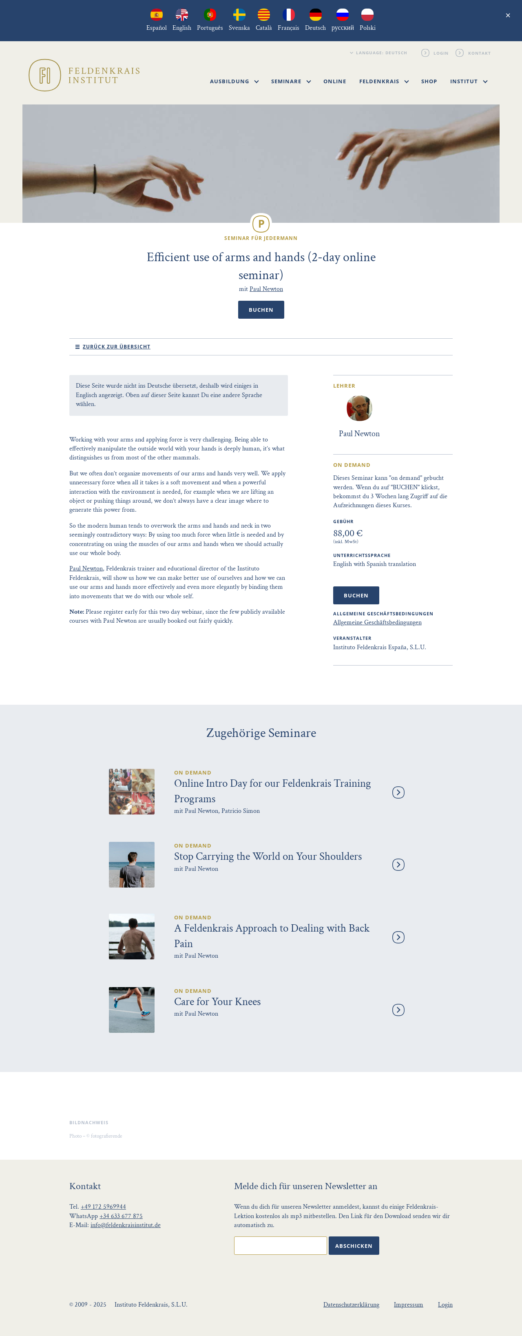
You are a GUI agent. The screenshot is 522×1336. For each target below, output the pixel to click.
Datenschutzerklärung (351, 1304)
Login (441, 52)
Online (334, 81)
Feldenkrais (384, 81)
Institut (469, 81)
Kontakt (480, 52)
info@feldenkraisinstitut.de (126, 1225)
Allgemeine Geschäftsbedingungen (377, 622)
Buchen (261, 309)
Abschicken (354, 1245)
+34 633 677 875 (121, 1216)
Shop (429, 81)
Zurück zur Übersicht (116, 346)
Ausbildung (234, 81)
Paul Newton (266, 289)
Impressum (408, 1304)
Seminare (291, 81)
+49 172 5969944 (103, 1207)
